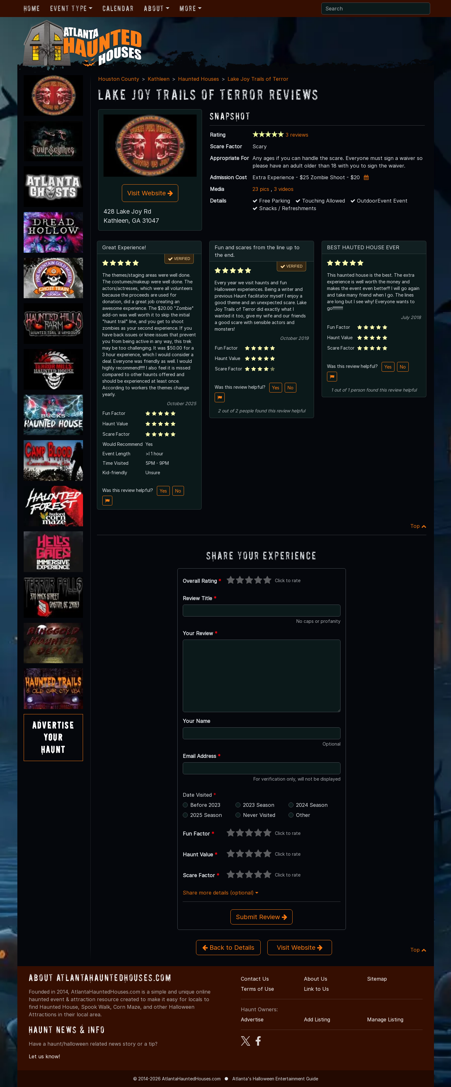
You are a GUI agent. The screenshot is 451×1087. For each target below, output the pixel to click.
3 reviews (297, 135)
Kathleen (158, 79)
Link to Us (316, 989)
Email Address (202, 756)
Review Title (200, 598)
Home (32, 8)
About (154, 8)
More (188, 8)
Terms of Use (257, 989)
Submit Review (261, 917)
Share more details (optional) (220, 892)
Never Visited (259, 815)
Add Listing (317, 1019)
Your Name (196, 721)
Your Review (200, 633)
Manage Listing (385, 1019)
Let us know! (44, 1056)
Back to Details (228, 947)
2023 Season (258, 805)
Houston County (118, 79)
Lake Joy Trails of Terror (258, 79)
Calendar (118, 8)
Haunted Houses (198, 79)
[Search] (375, 9)
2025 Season (206, 815)
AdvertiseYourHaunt (53, 737)
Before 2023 (205, 805)
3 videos (284, 189)
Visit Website (150, 193)
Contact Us (255, 979)
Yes (163, 490)
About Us (315, 979)
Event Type (68, 8)
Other (303, 815)
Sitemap (377, 979)
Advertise (252, 1019)
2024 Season (312, 805)
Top (418, 526)
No (178, 490)
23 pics (260, 189)
